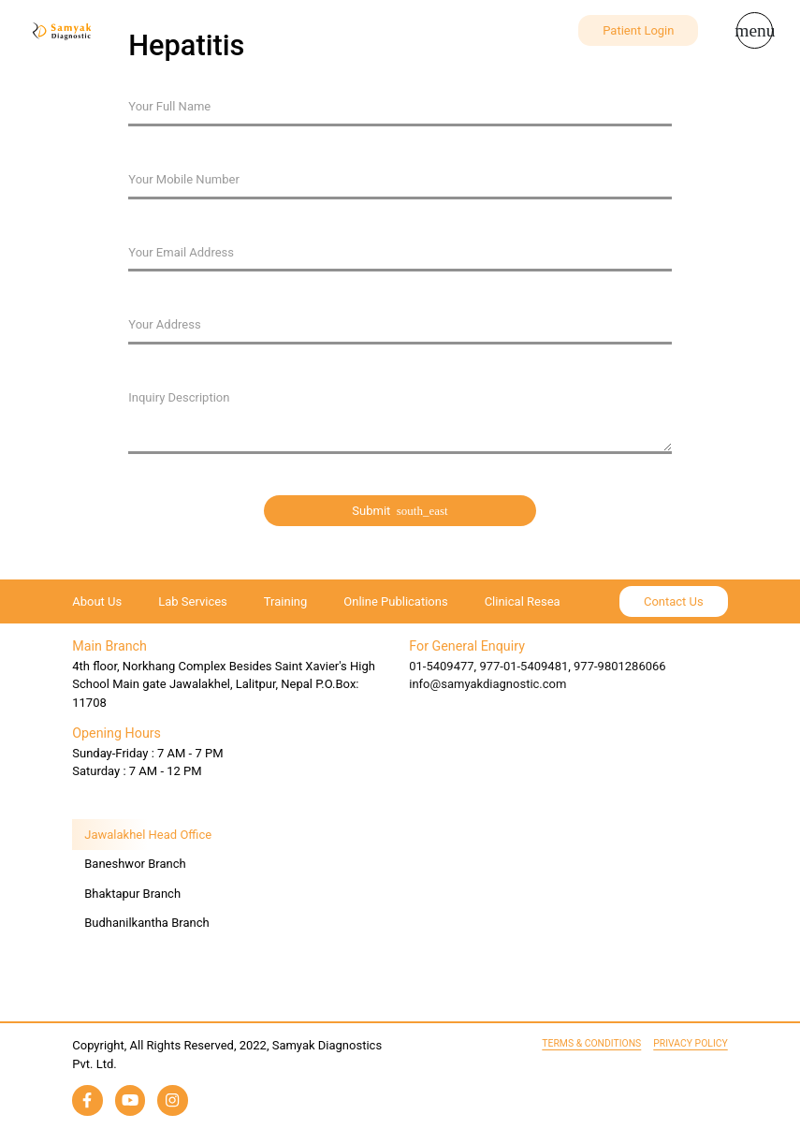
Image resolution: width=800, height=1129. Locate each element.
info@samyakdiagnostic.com (487, 684)
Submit (399, 511)
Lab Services (192, 601)
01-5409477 (441, 666)
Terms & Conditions (591, 1043)
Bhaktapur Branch (132, 894)
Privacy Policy (690, 1043)
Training (285, 601)
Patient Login (638, 30)
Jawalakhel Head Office (147, 835)
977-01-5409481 (523, 666)
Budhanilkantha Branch (146, 923)
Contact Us (674, 601)
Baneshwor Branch (134, 864)
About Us (97, 601)
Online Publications (395, 601)
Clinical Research (531, 601)
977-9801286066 (620, 666)
